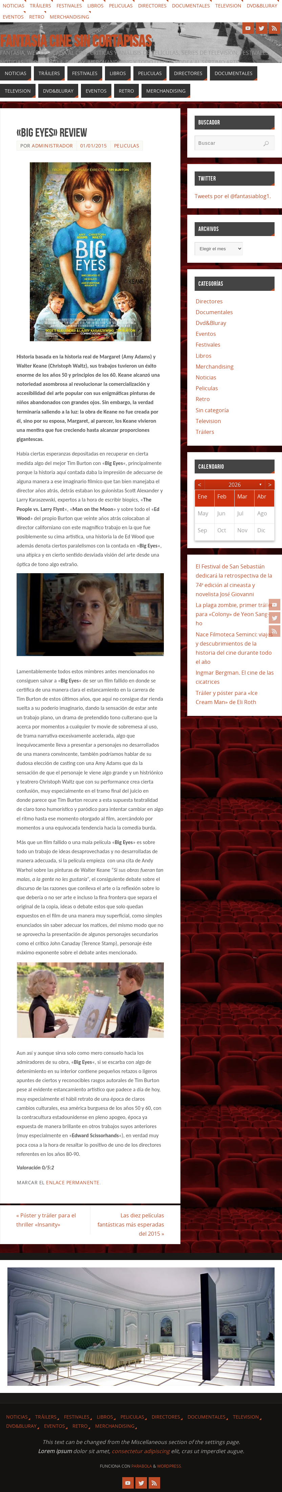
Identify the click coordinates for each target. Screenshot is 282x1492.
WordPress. (169, 1466)
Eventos (13, 17)
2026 (235, 484)
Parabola (141, 1466)
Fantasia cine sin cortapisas (75, 41)
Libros (95, 5)
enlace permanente (73, 1182)
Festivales (69, 5)
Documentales (191, 5)
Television (228, 5)
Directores (152, 5)
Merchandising (69, 17)
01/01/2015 (93, 145)
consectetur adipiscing (141, 1451)
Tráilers (40, 5)
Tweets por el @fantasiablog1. (233, 196)
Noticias (13, 5)
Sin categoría (212, 410)
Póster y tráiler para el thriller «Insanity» (46, 1220)
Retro (36, 17)
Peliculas (121, 5)
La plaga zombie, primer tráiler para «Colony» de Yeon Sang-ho (234, 614)
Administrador (52, 145)
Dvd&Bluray (262, 5)
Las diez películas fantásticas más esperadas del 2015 (130, 1224)
